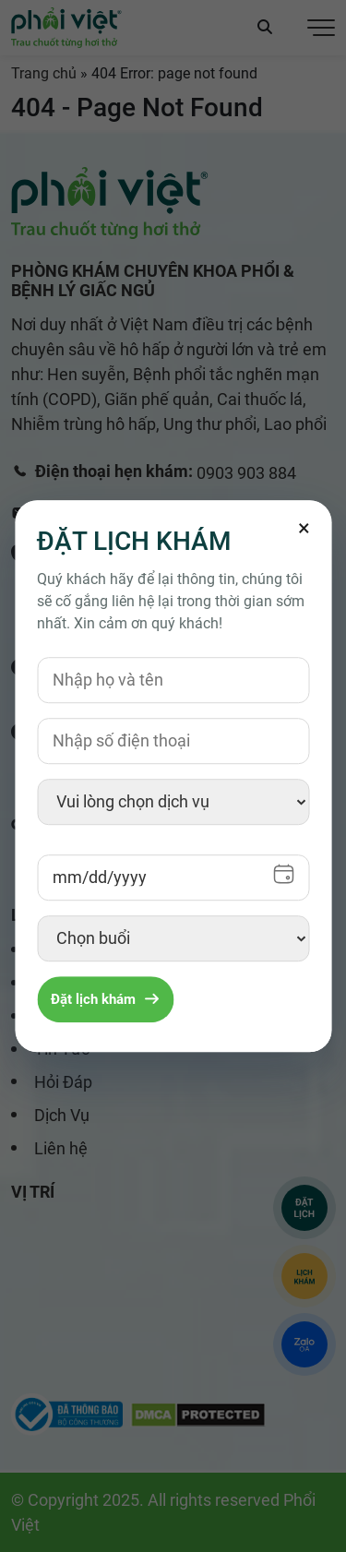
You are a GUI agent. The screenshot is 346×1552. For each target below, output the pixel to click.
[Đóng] (303, 527)
